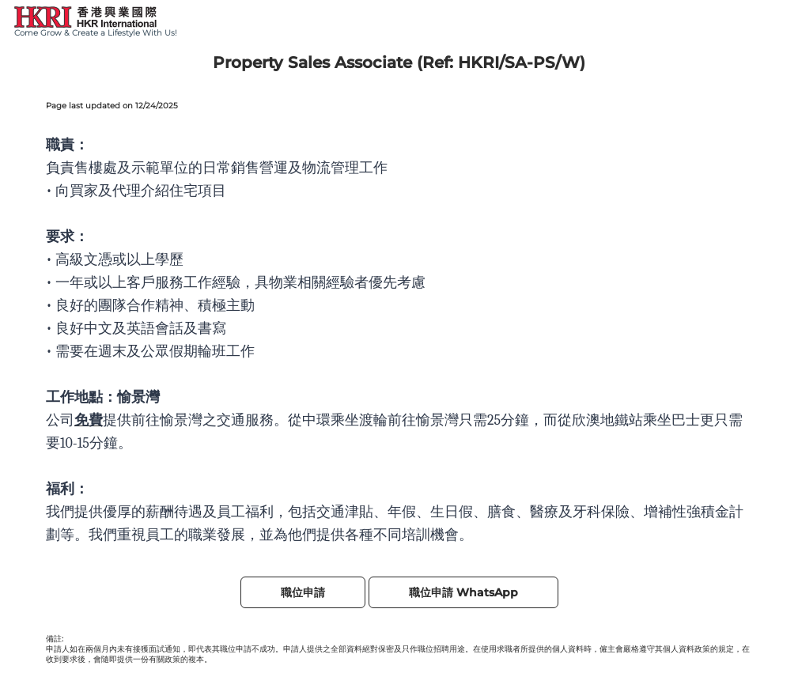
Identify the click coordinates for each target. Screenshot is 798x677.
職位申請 (303, 592)
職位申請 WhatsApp (463, 592)
